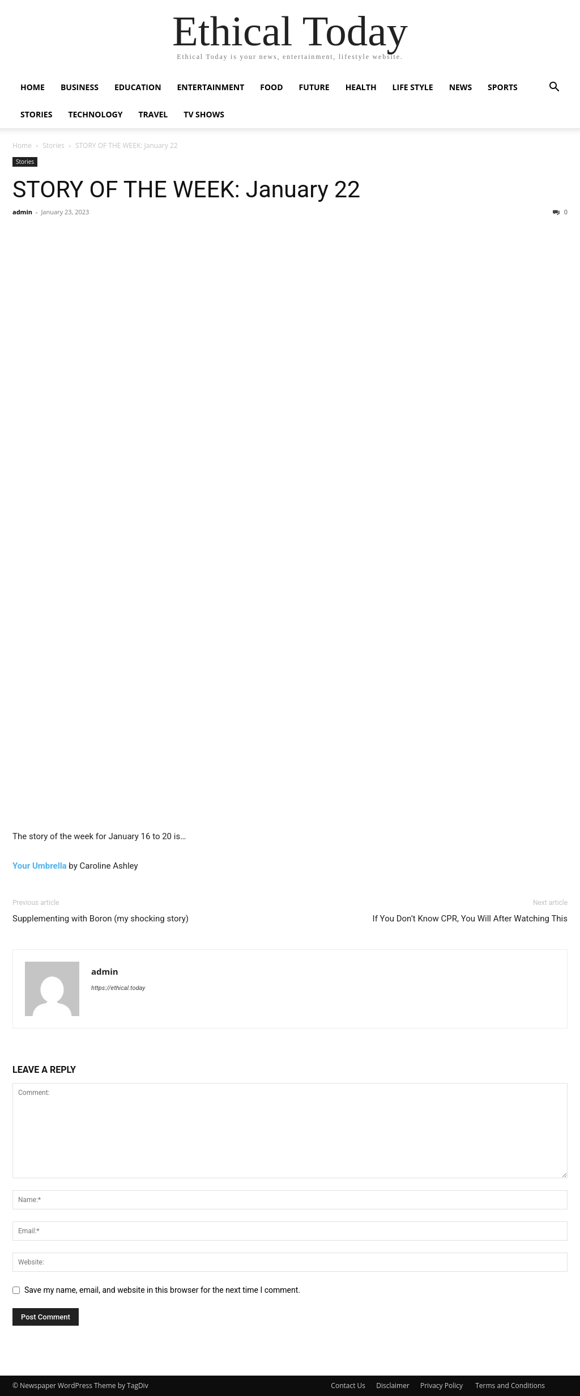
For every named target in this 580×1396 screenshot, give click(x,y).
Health (361, 87)
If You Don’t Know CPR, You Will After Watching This (470, 918)
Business (80, 87)
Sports (503, 87)
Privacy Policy (442, 1385)
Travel (153, 114)
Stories (36, 114)
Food (271, 87)
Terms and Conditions (510, 1385)
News (460, 87)
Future (314, 87)
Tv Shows (204, 114)
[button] (554, 88)
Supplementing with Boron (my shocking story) (100, 918)
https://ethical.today (118, 988)
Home (32, 87)
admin (22, 212)
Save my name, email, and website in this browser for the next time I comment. (162, 1290)
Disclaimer (393, 1385)
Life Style (413, 87)
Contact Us (348, 1385)
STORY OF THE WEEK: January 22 (186, 189)
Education (137, 87)
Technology (95, 114)
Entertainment (211, 87)
